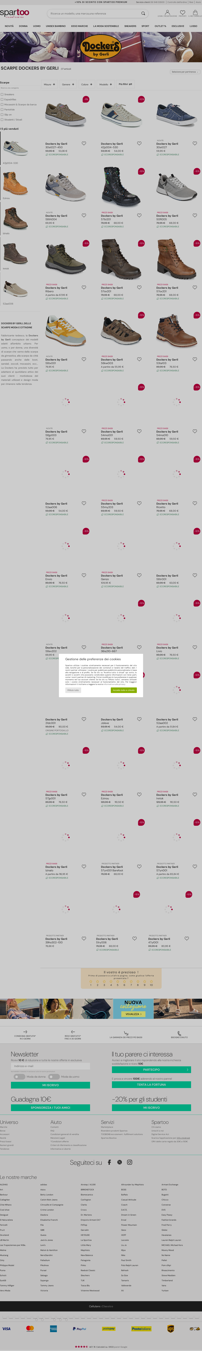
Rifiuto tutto (73, 690)
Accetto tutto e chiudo (123, 690)
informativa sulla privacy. (114, 684)
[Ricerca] (143, 13)
